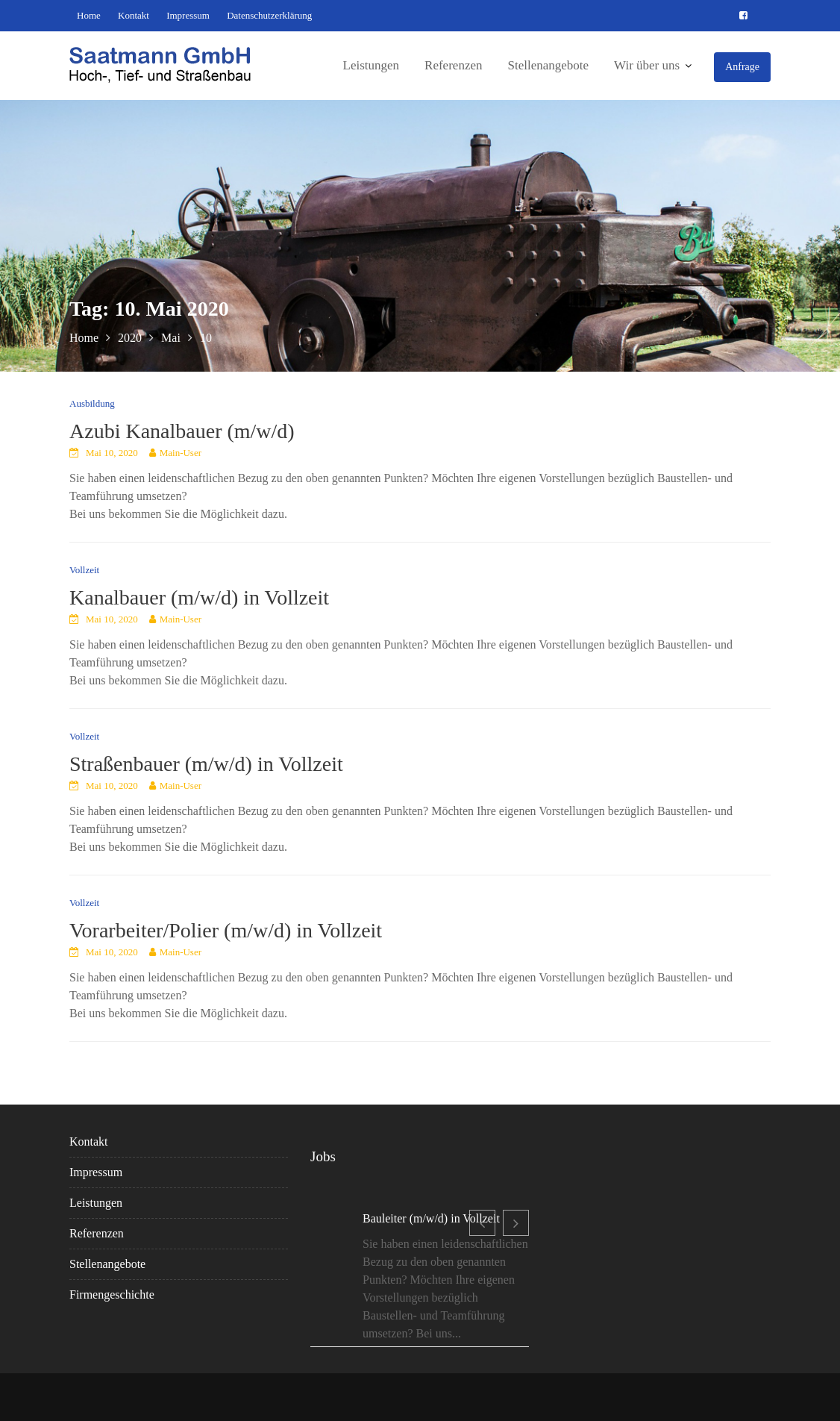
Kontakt (133, 15)
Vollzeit (84, 569)
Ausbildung (92, 403)
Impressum (188, 15)
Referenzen (453, 65)
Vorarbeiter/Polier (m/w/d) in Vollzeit (225, 930)
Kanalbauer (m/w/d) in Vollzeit (199, 597)
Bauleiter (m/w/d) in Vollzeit (431, 1220)
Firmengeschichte (112, 1293)
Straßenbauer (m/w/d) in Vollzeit (206, 763)
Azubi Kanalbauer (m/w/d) (182, 431)
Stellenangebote (548, 65)
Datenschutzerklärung (269, 15)
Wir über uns (647, 65)
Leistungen (371, 65)
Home (89, 15)
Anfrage (742, 66)
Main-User (180, 452)
